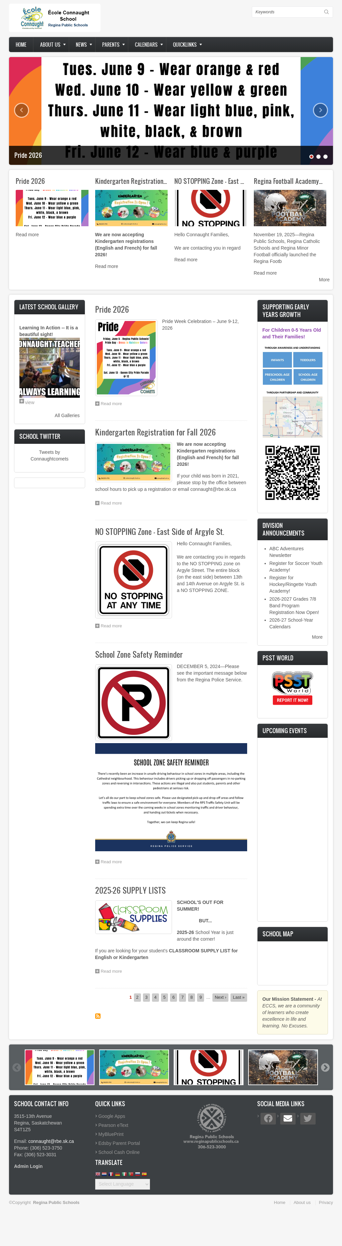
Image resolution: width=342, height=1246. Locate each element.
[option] (59, 1067)
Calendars (146, 44)
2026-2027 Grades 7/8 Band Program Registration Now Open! (294, 605)
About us (50, 44)
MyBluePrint (111, 1134)
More (324, 279)
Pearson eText (114, 1125)
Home (21, 44)
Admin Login (28, 1166)
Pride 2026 (28, 155)
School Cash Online (119, 1152)
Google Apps (112, 1116)
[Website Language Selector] (122, 1184)
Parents (111, 44)
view (29, 402)
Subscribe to (98, 1016)
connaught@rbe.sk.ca (51, 1141)
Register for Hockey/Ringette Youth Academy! (293, 584)
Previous (21, 110)
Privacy (326, 1202)
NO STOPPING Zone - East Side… (215, 181)
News (81, 44)
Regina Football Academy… (288, 181)
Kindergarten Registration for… (135, 181)
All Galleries (67, 415)
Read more (27, 234)
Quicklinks (185, 44)
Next (320, 110)
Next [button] (325, 1067)
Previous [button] (16, 1067)
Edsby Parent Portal (119, 1143)
